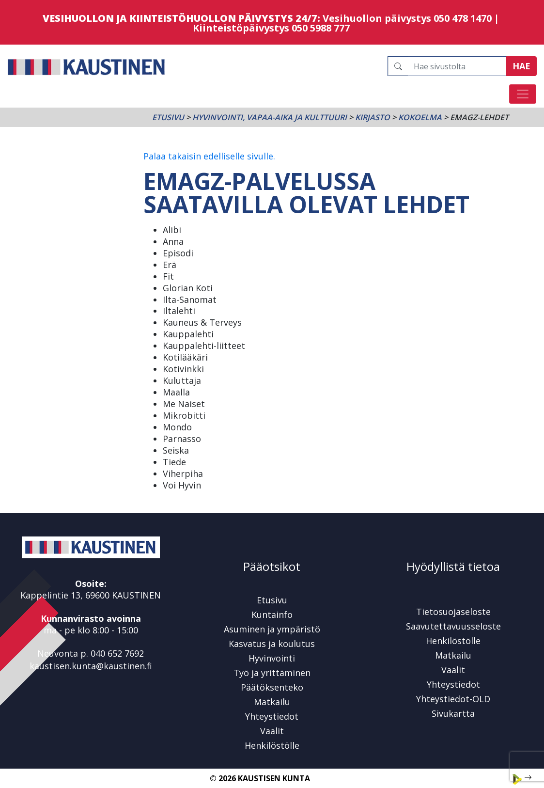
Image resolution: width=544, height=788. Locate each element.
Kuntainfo (272, 614)
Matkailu (272, 702)
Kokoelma (420, 117)
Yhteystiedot (271, 716)
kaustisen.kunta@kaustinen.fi (91, 666)
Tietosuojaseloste (453, 611)
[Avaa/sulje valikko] (522, 94)
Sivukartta (453, 713)
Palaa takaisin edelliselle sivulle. (209, 156)
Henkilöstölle (272, 745)
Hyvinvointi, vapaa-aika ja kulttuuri (269, 117)
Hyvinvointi (272, 658)
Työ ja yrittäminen (272, 672)
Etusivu (168, 117)
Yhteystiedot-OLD (453, 699)
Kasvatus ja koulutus (272, 643)
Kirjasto (372, 117)
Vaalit (272, 731)
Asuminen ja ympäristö (272, 629)
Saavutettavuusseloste (453, 626)
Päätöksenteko (272, 687)
